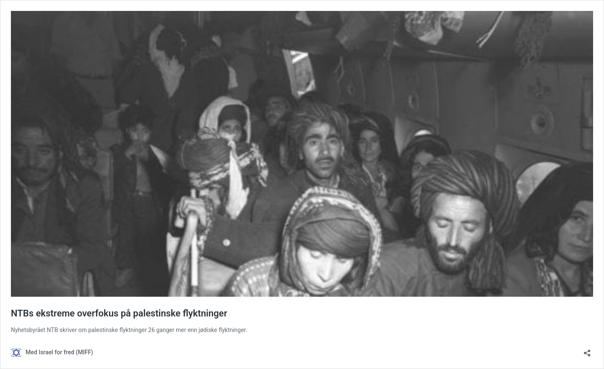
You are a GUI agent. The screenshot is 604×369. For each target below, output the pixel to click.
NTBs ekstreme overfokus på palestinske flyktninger (119, 313)
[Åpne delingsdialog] (587, 350)
